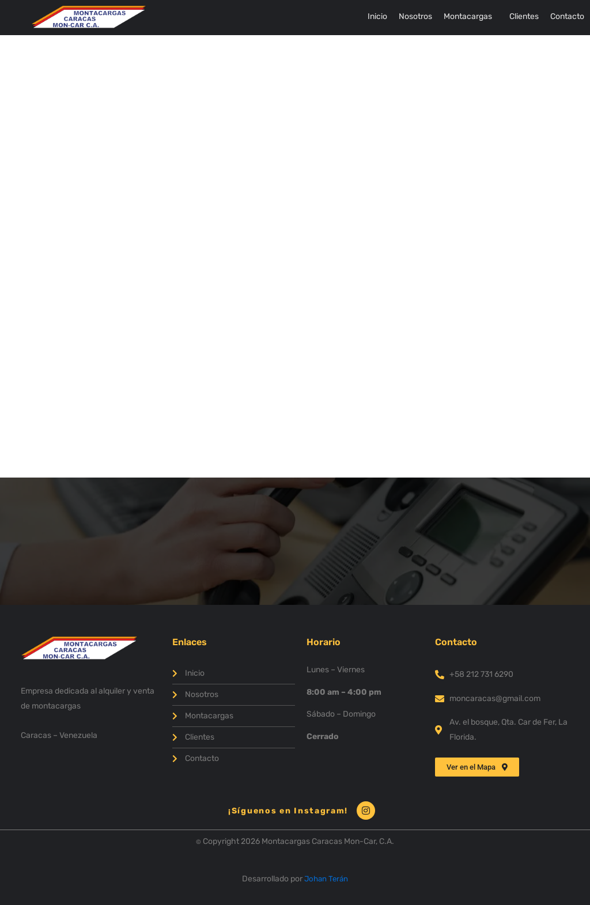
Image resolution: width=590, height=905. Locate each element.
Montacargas (468, 16)
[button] (471, 17)
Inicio (377, 16)
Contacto (567, 16)
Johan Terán (326, 879)
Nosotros (415, 16)
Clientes (524, 16)
